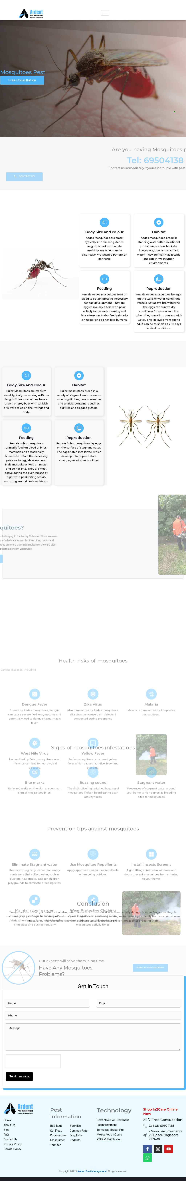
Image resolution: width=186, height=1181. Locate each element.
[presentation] (33, 1061)
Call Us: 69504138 (161, 1125)
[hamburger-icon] (105, 12)
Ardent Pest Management (92, 1171)
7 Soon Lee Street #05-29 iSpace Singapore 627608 (165, 1135)
